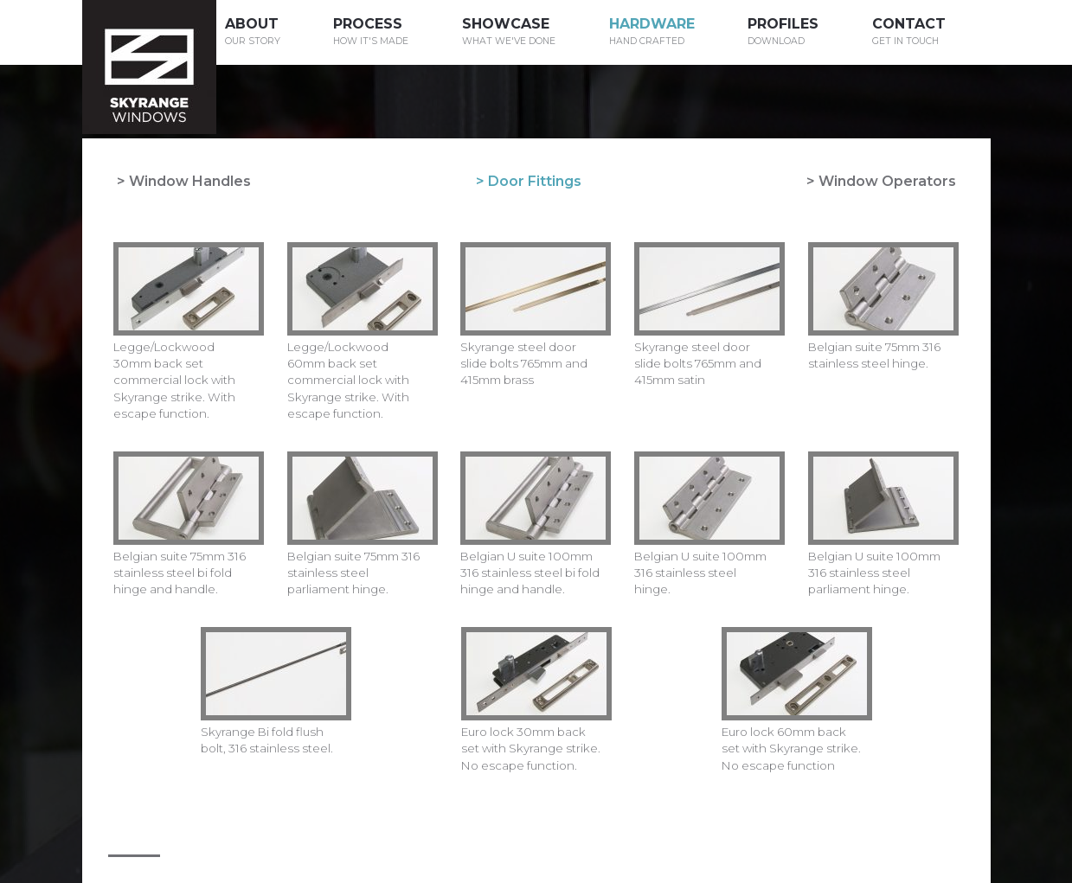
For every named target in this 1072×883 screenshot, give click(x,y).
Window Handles (190, 181)
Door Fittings (534, 181)
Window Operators (887, 181)
